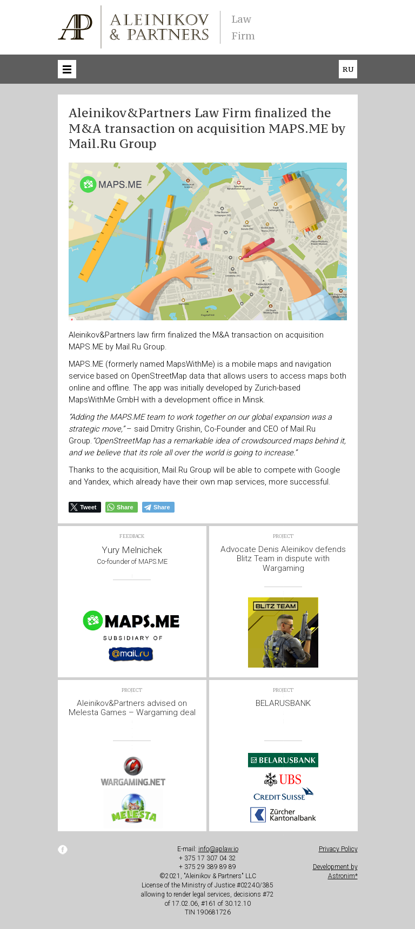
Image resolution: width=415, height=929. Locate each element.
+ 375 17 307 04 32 (207, 858)
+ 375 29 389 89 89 (207, 867)
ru (348, 69)
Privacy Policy (338, 849)
